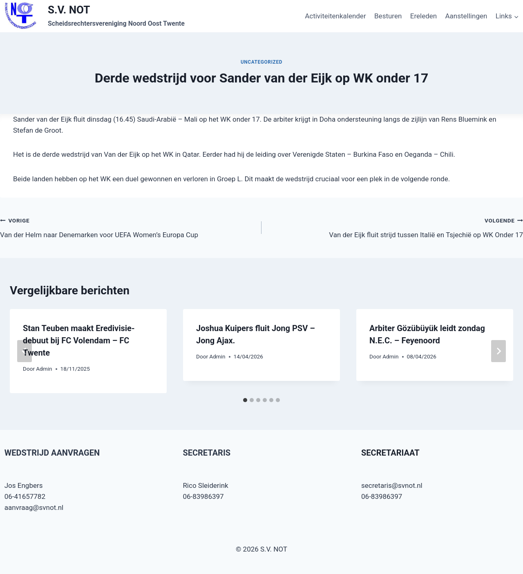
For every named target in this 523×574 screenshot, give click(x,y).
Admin (44, 368)
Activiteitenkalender (335, 16)
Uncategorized (261, 62)
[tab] (245, 400)
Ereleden (423, 16)
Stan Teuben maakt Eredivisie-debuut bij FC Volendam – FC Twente (79, 340)
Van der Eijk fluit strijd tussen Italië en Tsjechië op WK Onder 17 (395, 227)
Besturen (388, 16)
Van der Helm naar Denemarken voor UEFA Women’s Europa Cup (127, 227)
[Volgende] (498, 351)
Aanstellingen (466, 16)
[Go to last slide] (24, 351)
